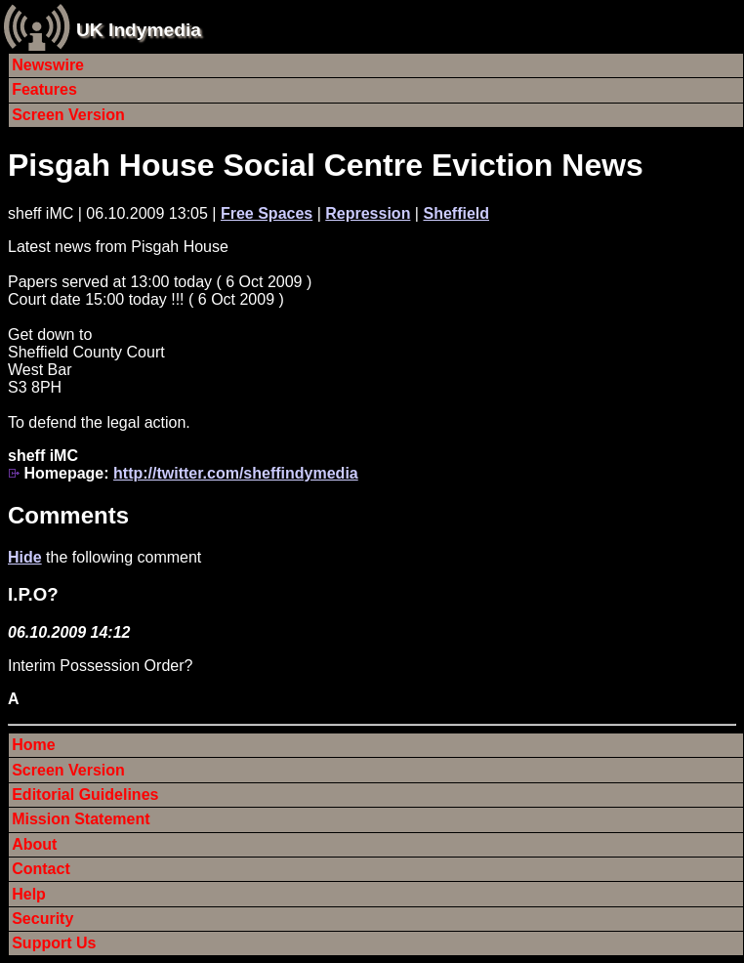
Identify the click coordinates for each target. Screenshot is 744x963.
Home (33, 744)
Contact (41, 868)
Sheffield (456, 213)
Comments (68, 515)
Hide (25, 557)
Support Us (54, 943)
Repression (367, 213)
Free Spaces (266, 213)
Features (44, 89)
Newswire (48, 65)
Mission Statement (80, 819)
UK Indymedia (138, 30)
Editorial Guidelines (85, 794)
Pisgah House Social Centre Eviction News (325, 165)
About (34, 844)
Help (29, 894)
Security (42, 918)
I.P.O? (33, 594)
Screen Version (68, 114)
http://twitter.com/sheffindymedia (235, 473)
